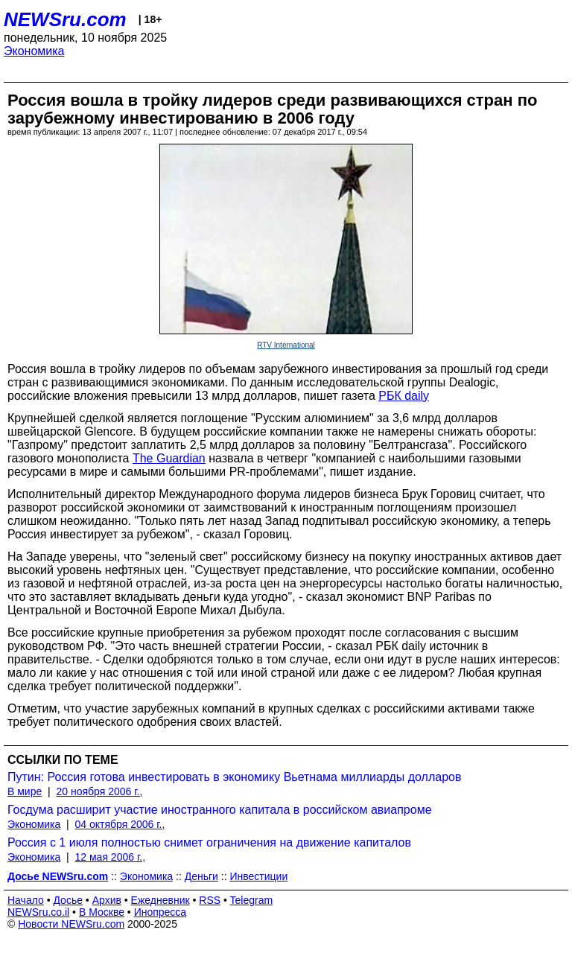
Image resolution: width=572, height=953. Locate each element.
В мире (24, 791)
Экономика (34, 51)
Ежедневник (160, 900)
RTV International (286, 345)
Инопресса (160, 912)
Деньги (201, 876)
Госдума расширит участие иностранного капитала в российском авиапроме (219, 809)
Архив (106, 900)
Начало (25, 900)
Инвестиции (259, 876)
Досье (68, 900)
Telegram (251, 900)
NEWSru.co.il (38, 912)
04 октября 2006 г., (120, 824)
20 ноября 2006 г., (99, 791)
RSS (209, 900)
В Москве (101, 912)
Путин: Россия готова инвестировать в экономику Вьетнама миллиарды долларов (234, 777)
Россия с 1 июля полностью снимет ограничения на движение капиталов (209, 842)
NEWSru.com (65, 19)
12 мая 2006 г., (110, 857)
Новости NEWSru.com (71, 924)
